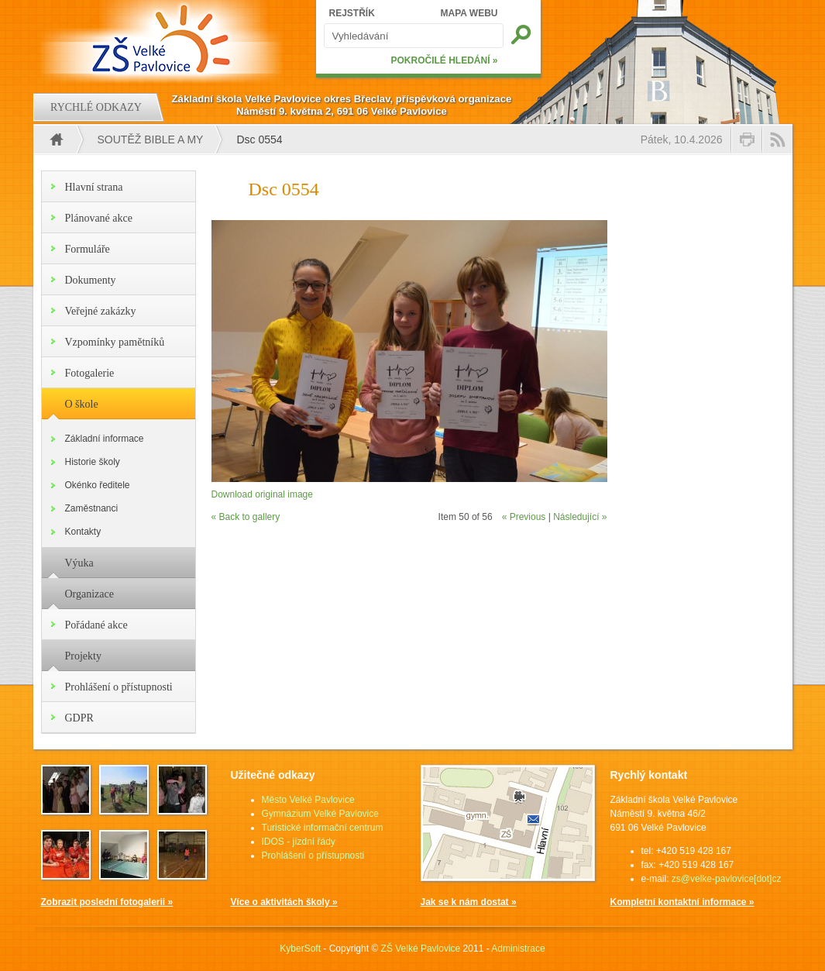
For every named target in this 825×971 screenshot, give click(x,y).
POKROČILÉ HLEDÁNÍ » (443, 60)
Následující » (580, 516)
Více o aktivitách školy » (284, 902)
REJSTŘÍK (352, 13)
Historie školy (92, 461)
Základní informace (104, 438)
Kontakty (83, 531)
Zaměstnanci (92, 508)
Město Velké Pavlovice (308, 799)
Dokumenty (90, 280)
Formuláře (87, 249)
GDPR (79, 718)
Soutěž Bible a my (151, 139)
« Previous (524, 516)
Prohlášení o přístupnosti (119, 687)
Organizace (89, 594)
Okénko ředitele (97, 485)
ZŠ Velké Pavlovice (421, 948)
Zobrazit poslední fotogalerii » (107, 902)
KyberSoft (300, 948)
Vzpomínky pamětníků (115, 342)
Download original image (262, 494)
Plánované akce (98, 218)
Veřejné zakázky (100, 311)
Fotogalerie (90, 373)
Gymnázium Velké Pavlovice (320, 813)
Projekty (83, 656)
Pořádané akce (96, 625)
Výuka (79, 563)
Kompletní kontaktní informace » (682, 902)
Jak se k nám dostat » (469, 902)
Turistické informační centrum (322, 827)
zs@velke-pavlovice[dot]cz (727, 878)
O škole (81, 404)
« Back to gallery (245, 516)
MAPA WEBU (469, 13)
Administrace (518, 948)
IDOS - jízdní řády (298, 841)
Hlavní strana (94, 187)
